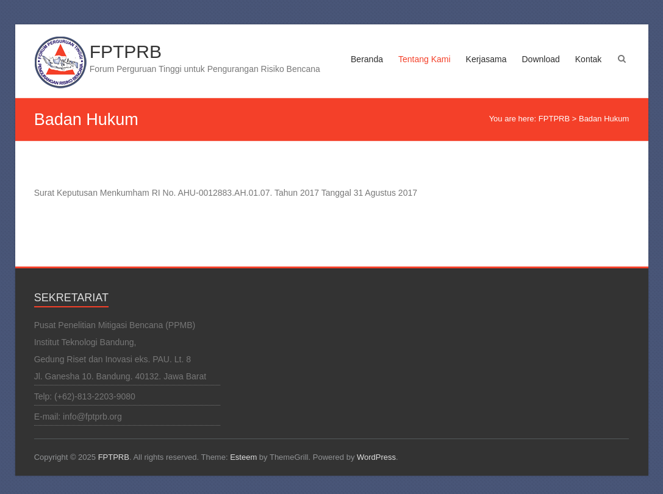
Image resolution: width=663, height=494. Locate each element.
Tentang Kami (424, 59)
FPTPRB (126, 51)
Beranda (367, 59)
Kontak (588, 59)
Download (541, 59)
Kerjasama (486, 59)
